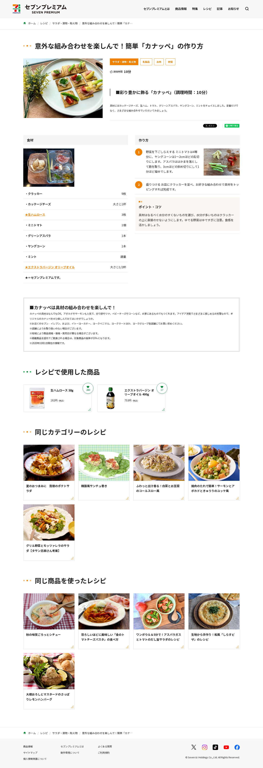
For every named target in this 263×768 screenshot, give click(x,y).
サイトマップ (30, 752)
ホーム (29, 23)
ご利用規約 (103, 752)
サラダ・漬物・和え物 (65, 23)
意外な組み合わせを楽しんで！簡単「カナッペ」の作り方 (115, 23)
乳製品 (146, 62)
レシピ (207, 8)
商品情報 (181, 8)
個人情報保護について (35, 758)
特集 (195, 8)
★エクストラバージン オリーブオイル (50, 267)
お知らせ (233, 8)
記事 (220, 8)
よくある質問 (105, 746)
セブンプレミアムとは (156, 8)
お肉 (159, 62)
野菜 (170, 62)
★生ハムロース (35, 214)
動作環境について (70, 752)
